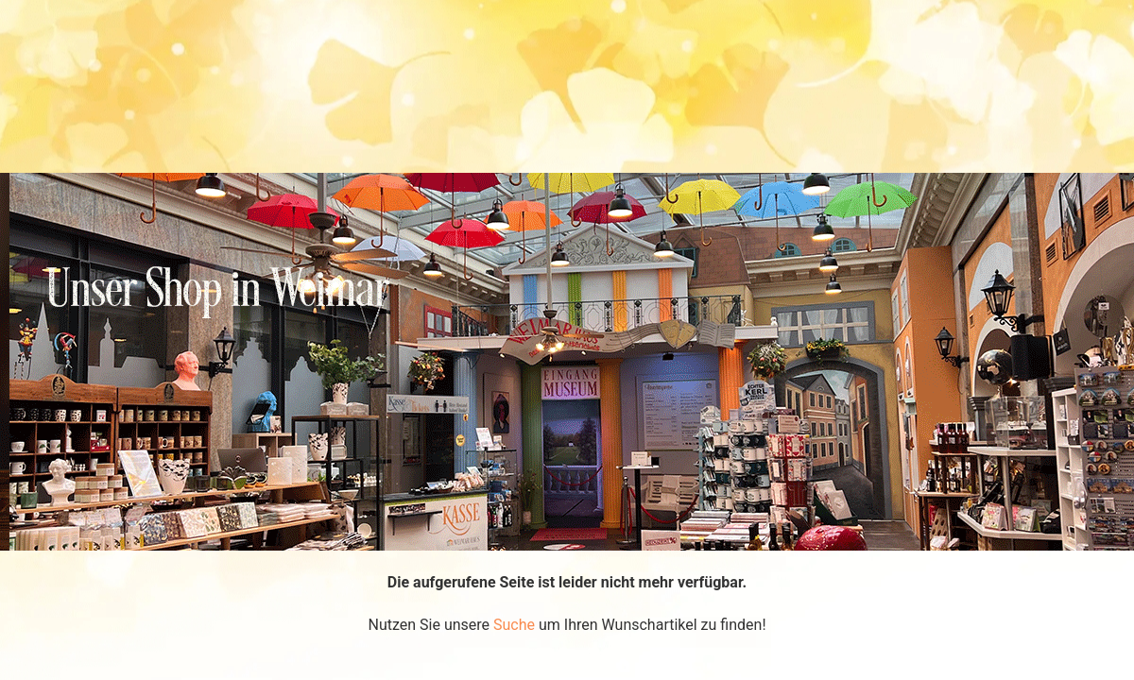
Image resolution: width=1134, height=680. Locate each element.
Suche (514, 625)
